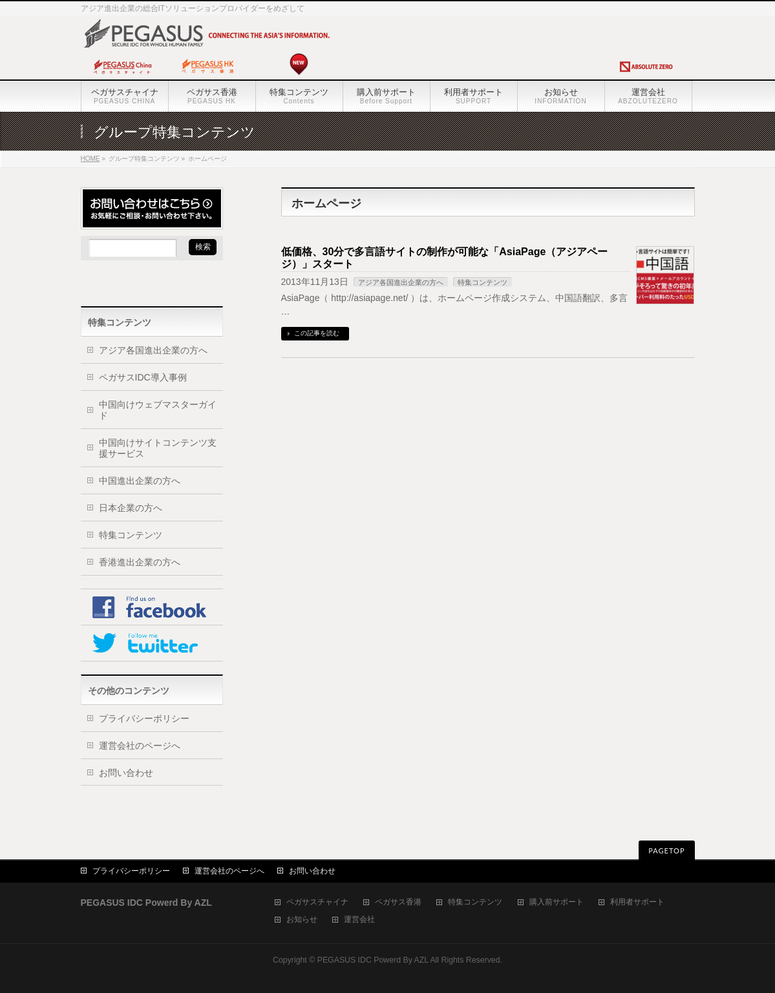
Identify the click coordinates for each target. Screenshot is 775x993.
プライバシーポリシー (144, 718)
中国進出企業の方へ (139, 481)
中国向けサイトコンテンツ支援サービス (158, 448)
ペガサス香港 (398, 902)
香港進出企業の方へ (139, 562)
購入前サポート (556, 902)
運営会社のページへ (139, 745)
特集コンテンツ (482, 282)
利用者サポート (637, 902)
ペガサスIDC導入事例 (143, 377)
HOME (90, 158)
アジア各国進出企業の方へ (400, 282)
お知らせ (301, 919)
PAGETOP (666, 850)
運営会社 (359, 919)
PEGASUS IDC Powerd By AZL (373, 960)
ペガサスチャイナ (317, 902)
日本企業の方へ (130, 508)
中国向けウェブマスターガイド (158, 410)
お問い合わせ (126, 773)
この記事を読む (316, 333)
